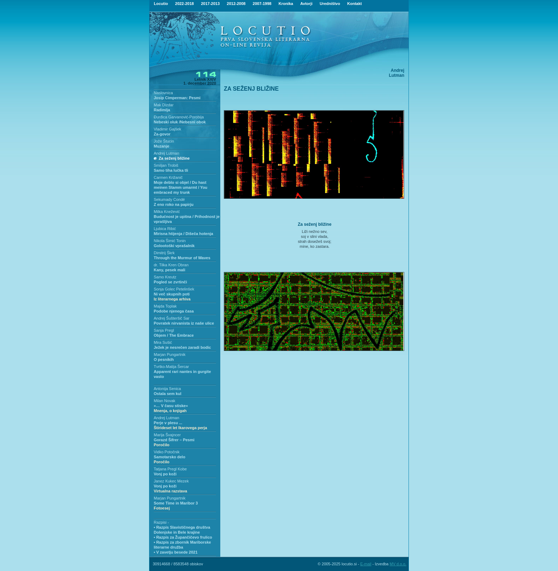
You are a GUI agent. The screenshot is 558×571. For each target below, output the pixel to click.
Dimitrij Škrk (164, 253)
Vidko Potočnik (167, 452)
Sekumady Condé (169, 199)
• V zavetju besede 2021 (176, 552)
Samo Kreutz (165, 277)
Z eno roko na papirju (174, 204)
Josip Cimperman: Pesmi (177, 98)
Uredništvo (330, 3)
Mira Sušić (163, 342)
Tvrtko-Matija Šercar (171, 366)
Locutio (161, 3)
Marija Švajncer (167, 435)
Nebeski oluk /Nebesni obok (180, 122)
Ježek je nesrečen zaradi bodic (182, 347)
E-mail (365, 564)
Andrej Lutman (166, 153)
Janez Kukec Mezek (171, 481)
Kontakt (354, 3)
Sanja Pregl (164, 330)
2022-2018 (184, 3)
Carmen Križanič (168, 177)
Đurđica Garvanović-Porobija (179, 117)
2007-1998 (262, 3)
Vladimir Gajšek (167, 129)
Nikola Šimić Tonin (170, 241)
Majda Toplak (165, 306)
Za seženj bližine (174, 158)
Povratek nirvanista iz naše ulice (184, 323)
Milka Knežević (167, 211)
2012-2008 (236, 3)
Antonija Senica (167, 388)
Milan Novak (164, 401)
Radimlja (162, 110)
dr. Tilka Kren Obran (171, 265)
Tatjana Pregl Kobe (170, 469)
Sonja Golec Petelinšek (174, 289)
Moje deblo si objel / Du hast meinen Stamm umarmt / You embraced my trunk (180, 187)
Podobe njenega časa (174, 311)
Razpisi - (161, 522)
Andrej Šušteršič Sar (171, 318)
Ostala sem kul (167, 393)
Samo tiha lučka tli (171, 170)
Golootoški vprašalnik (174, 246)
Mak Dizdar (164, 105)
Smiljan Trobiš (166, 165)
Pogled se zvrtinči (170, 282)
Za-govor (162, 134)
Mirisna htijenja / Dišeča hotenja (183, 233)
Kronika (286, 3)
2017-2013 (210, 3)
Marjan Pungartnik (169, 354)
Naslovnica (163, 93)
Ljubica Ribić (165, 228)
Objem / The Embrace (174, 335)
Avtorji (306, 3)
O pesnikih (164, 359)
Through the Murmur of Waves (182, 258)
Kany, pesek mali (169, 270)
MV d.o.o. (398, 564)
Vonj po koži (165, 474)
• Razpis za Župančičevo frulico (183, 537)
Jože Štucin (164, 141)
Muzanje (161, 146)
